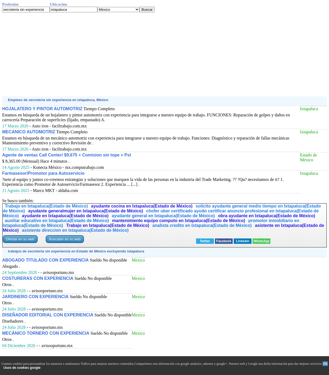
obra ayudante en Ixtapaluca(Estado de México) (266, 215)
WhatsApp (261, 241)
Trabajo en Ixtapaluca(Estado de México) (46, 206)
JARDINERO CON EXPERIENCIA (35, 296)
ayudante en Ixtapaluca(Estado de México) (65, 215)
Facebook (223, 241)
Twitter (205, 241)
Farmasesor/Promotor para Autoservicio (43, 173)
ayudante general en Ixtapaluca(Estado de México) (163, 215)
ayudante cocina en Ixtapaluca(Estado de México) (142, 206)
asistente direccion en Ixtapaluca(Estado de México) (75, 230)
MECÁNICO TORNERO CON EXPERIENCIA (45, 333)
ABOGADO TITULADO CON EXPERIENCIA (45, 260)
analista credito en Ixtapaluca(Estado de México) (202, 225)
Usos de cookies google (21, 368)
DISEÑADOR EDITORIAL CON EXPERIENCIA (47, 315)
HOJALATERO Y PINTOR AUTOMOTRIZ (42, 108)
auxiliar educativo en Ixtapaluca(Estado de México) (57, 220)
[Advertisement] (163, 54)
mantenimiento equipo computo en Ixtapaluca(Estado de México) (178, 220)
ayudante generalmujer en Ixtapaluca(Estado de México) (85, 211)
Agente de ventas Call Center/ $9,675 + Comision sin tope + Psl (66, 155)
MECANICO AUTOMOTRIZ (28, 132)
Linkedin (242, 241)
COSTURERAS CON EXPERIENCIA (37, 278)
